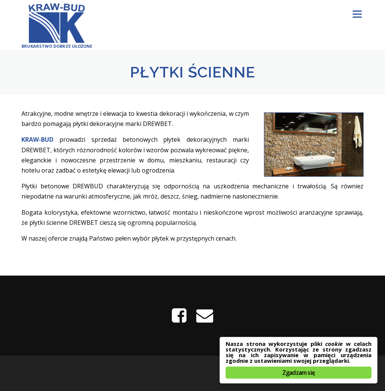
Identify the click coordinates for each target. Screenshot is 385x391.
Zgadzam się (298, 372)
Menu (357, 14)
